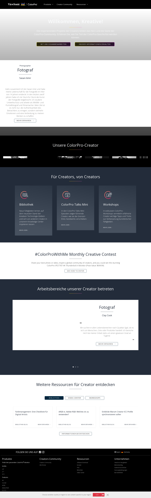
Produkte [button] (47, 4)
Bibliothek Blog (118, 465)
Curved (4, 483)
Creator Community (64, 4)
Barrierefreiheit (118, 472)
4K (3, 480)
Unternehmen (121, 458)
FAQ (78, 467)
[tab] (73, 366)
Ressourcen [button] (81, 4)
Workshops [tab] (94, 398)
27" (3, 472)
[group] (15, 157)
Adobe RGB (5, 488)
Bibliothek (80, 470)
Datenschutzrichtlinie (120, 467)
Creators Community (45, 462)
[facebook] (40, 452)
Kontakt (79, 465)
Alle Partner (43, 465)
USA (97, 495)
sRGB (3, 485)
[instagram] (43, 452)
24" (3, 469)
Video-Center (80, 472)
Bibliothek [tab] (54, 398)
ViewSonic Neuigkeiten (120, 462)
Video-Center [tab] (74, 398)
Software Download (82, 462)
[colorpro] (8, 452)
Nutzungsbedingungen (120, 470)
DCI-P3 (4, 490)
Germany (125, 452)
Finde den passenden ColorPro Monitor (16, 462)
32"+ (3, 474)
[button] (53, 44)
